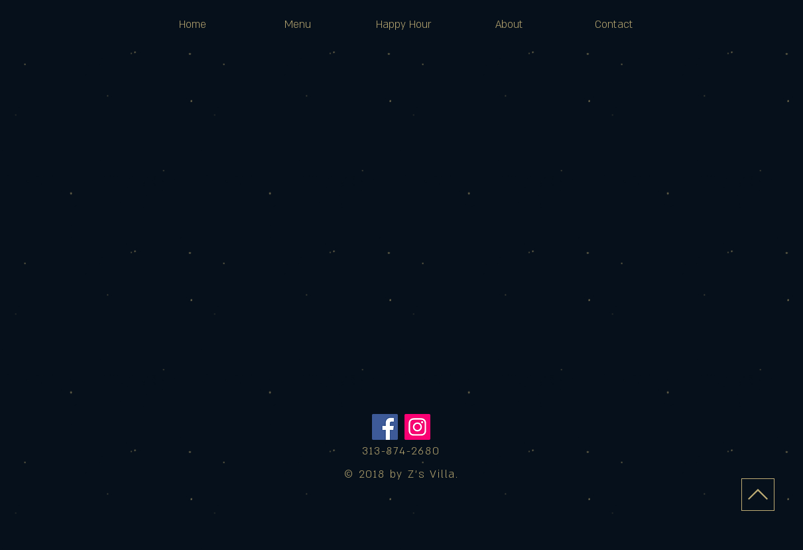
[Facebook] (385, 427)
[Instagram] (417, 427)
